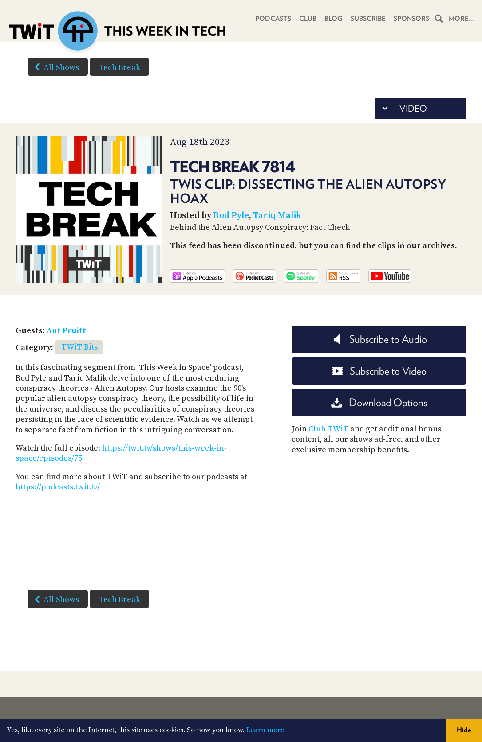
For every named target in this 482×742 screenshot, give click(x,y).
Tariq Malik (277, 215)
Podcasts (273, 19)
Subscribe (368, 19)
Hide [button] (464, 730)
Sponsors (411, 19)
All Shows (55, 67)
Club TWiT (328, 429)
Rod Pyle (231, 215)
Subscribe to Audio (379, 339)
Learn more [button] (265, 730)
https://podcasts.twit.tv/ (58, 487)
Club (307, 19)
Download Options (379, 402)
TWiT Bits (79, 347)
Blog (333, 19)
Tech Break (119, 67)
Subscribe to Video (379, 371)
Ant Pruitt (66, 331)
